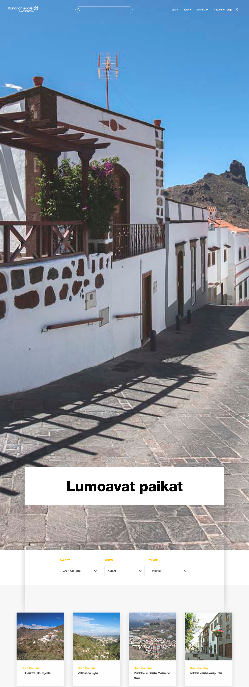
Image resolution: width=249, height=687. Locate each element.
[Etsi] (104, 9)
